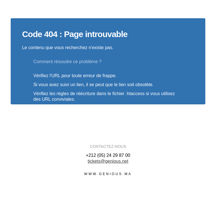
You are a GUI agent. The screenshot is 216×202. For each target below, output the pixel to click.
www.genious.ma (108, 174)
